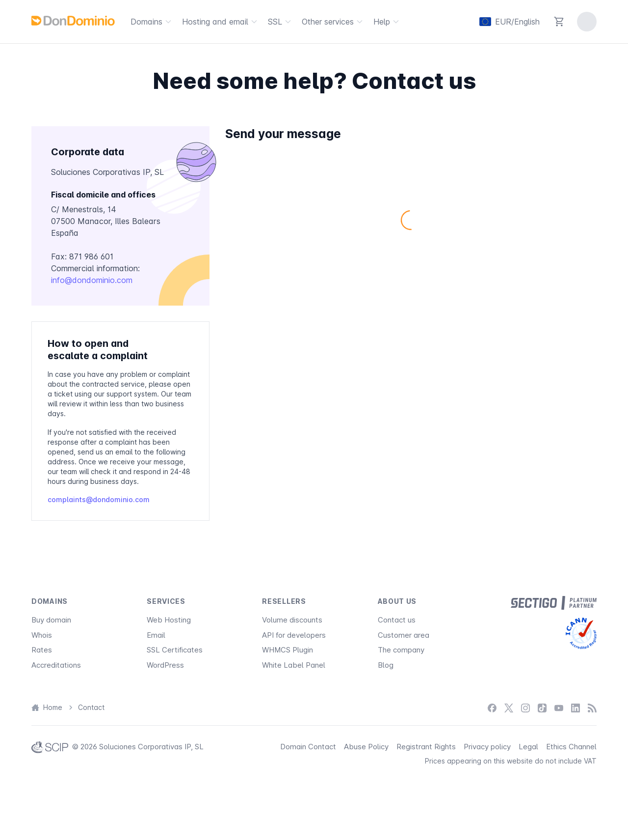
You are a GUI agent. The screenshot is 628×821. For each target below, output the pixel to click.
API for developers (294, 635)
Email (156, 635)
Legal (528, 746)
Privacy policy (487, 746)
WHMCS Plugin (287, 649)
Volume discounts (292, 619)
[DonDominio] (73, 21)
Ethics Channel (571, 746)
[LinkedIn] (575, 707)
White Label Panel (293, 665)
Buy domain (51, 619)
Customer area (403, 635)
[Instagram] (525, 707)
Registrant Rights (426, 746)
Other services (334, 22)
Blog (385, 665)
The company (401, 649)
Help (387, 22)
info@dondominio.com (91, 280)
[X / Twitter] (508, 707)
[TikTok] (542, 707)
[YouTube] (558, 707)
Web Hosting (169, 619)
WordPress (165, 665)
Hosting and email (221, 22)
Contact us (397, 619)
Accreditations (56, 665)
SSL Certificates (175, 649)
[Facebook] (492, 707)
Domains (152, 22)
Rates (41, 649)
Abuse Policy (366, 746)
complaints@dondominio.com (99, 499)
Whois (41, 635)
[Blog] (592, 707)
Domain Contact (308, 746)
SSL (281, 22)
